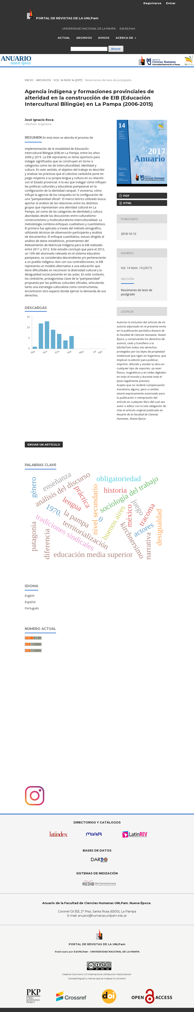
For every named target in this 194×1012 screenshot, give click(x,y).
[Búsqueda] (89, 49)
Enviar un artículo (44, 444)
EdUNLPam (127, 28)
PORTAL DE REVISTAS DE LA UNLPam (67, 18)
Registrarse (152, 3)
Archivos (84, 37)
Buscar (116, 48)
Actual (64, 37)
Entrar (171, 3)
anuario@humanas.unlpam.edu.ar (102, 916)
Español (30, 602)
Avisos (103, 37)
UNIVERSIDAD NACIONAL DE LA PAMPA (89, 28)
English (29, 596)
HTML (127, 203)
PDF (126, 195)
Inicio (29, 80)
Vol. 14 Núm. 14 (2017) (68, 80)
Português (32, 608)
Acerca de (125, 37)
